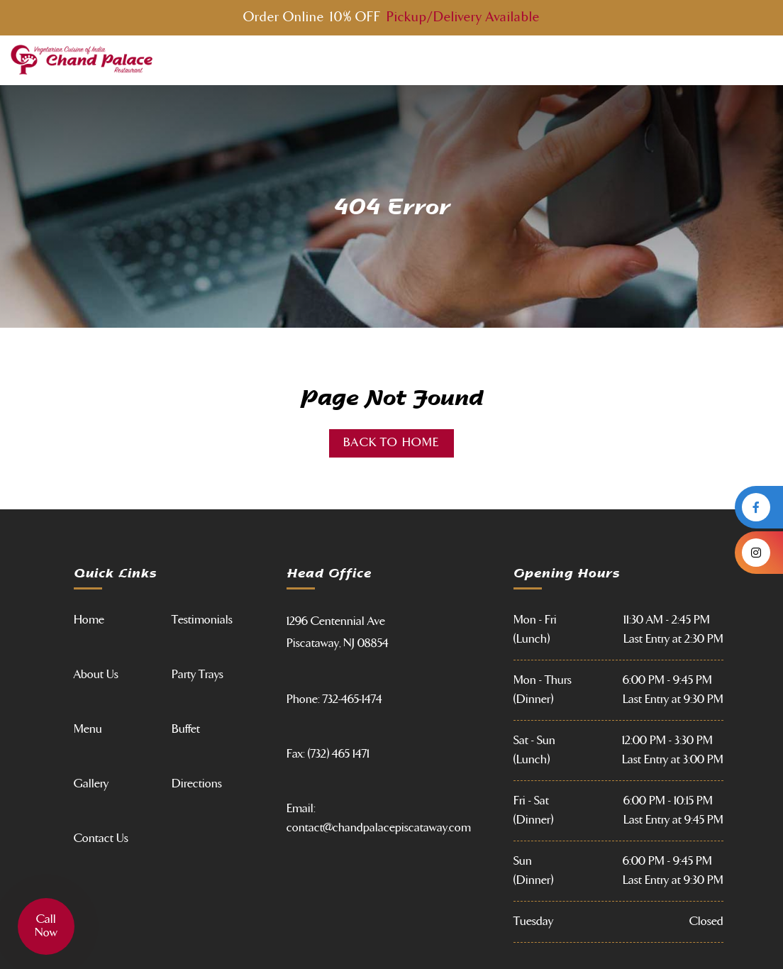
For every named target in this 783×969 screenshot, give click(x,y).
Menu (88, 729)
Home (89, 620)
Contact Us (101, 838)
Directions (197, 783)
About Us (96, 674)
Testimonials (202, 620)
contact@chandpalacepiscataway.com (379, 827)
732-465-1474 (352, 699)
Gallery (91, 783)
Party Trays (197, 674)
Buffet (186, 729)
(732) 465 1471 (339, 754)
